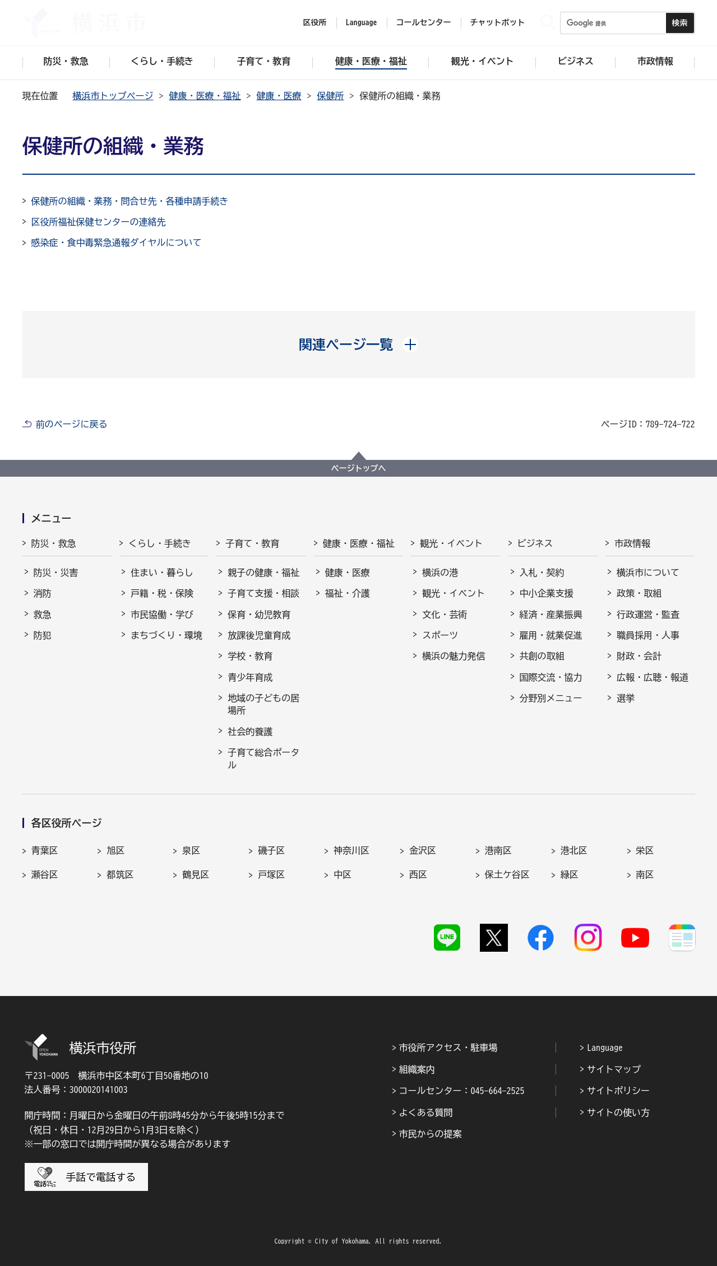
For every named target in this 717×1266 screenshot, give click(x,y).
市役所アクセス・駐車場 (448, 1047)
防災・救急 (53, 543)
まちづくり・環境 (166, 635)
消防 (43, 593)
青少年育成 (250, 677)
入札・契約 (542, 572)
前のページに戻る (72, 424)
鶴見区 (195, 874)
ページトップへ (358, 468)
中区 (342, 874)
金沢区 (422, 850)
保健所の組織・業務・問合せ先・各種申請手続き (130, 201)
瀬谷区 (44, 874)
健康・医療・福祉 (205, 95)
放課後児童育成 (259, 635)
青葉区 (44, 850)
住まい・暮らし (162, 572)
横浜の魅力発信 (453, 655)
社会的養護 (250, 731)
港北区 (574, 850)
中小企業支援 (546, 593)
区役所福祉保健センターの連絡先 (98, 221)
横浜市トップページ (113, 95)
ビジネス (535, 543)
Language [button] (361, 22)
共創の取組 (542, 655)
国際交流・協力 (551, 677)
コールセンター (423, 22)
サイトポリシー (618, 1090)
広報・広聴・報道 (652, 677)
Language (605, 1047)
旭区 (115, 850)
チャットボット (497, 22)
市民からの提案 (430, 1133)
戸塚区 (271, 874)
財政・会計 (639, 655)
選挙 (626, 697)
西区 (418, 874)
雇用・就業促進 (551, 635)
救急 (43, 614)
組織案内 (417, 1069)
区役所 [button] (315, 22)
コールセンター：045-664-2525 (462, 1090)
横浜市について (648, 572)
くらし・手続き (159, 543)
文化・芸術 (444, 614)
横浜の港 (440, 572)
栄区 (645, 850)
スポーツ (440, 635)
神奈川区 (351, 850)
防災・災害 (56, 572)
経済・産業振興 (551, 614)
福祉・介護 (347, 593)
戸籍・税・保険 (162, 593)
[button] (358, 344)
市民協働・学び (162, 614)
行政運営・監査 (648, 614)
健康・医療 (279, 95)
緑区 (570, 874)
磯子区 (271, 850)
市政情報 (632, 543)
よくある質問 (426, 1112)
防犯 (43, 635)
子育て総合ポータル (263, 758)
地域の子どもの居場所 (263, 704)
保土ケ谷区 (507, 874)
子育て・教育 (252, 543)
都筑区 (120, 874)
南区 (645, 874)
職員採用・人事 (648, 635)
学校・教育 (250, 655)
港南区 (498, 850)
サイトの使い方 (618, 1112)
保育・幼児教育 (259, 614)
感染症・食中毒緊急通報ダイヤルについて (116, 242)
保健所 (330, 95)
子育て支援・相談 (263, 593)
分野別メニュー (551, 697)
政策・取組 (639, 593)
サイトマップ (614, 1069)
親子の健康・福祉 (263, 572)
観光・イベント (451, 543)
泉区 (191, 850)
